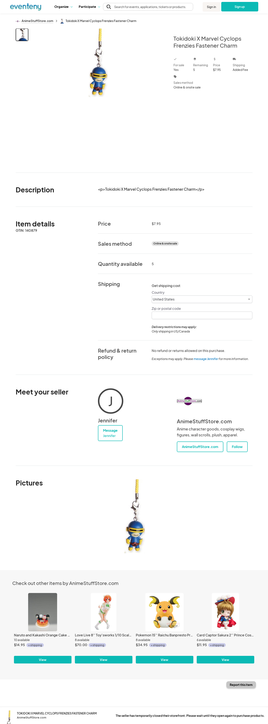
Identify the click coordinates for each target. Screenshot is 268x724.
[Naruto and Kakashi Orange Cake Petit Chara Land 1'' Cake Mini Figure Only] (42, 612)
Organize (63, 6)
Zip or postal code (166, 308)
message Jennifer (206, 359)
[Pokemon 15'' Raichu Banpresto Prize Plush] (164, 612)
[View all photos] (98, 97)
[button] (63, 6)
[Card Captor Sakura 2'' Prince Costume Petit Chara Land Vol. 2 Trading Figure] (225, 612)
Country (158, 292)
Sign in (211, 7)
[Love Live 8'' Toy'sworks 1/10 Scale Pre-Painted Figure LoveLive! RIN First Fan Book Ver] (103, 612)
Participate (89, 6)
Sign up (239, 6)
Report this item (241, 685)
